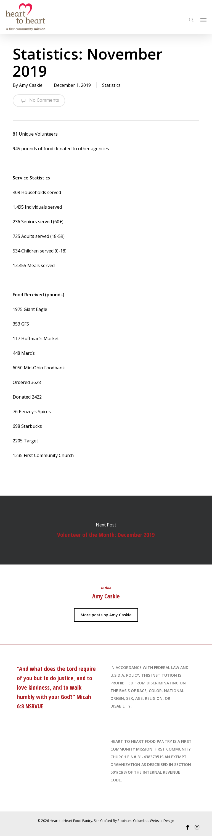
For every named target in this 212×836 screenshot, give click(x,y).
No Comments (39, 100)
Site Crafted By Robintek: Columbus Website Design (134, 820)
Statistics (111, 85)
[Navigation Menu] (203, 20)
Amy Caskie (31, 85)
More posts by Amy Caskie (106, 614)
